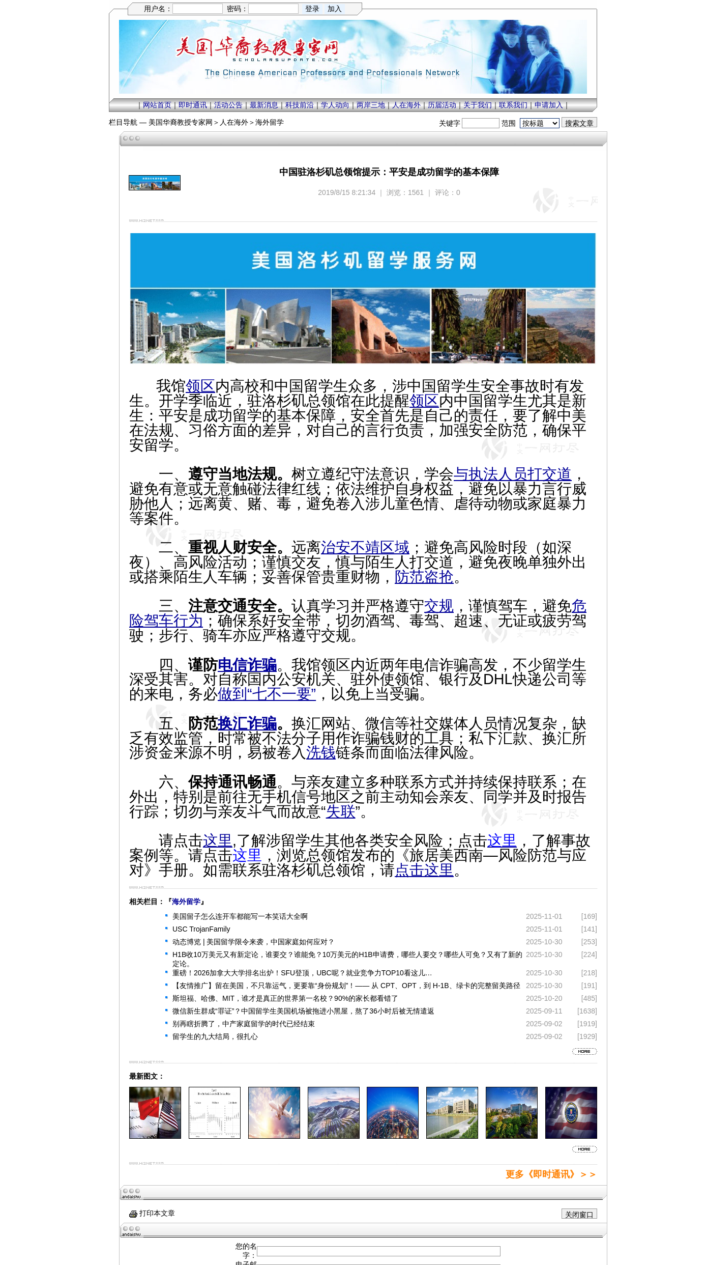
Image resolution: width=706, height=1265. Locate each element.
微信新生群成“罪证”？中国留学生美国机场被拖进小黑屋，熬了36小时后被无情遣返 (303, 1011)
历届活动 (442, 105)
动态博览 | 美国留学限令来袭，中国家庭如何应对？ (253, 942)
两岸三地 (371, 105)
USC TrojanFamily (201, 929)
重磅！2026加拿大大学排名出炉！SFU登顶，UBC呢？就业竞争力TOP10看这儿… (302, 973)
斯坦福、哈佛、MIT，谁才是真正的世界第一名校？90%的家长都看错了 (285, 998)
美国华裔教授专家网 (181, 122)
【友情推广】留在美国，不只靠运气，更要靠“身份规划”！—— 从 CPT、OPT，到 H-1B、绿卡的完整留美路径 (346, 985)
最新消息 (264, 105)
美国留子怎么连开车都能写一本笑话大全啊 (240, 916)
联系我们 (513, 105)
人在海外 (406, 105)
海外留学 (269, 122)
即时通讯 (193, 105)
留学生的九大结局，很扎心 (215, 1036)
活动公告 (228, 105)
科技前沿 (299, 105)
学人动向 (335, 105)
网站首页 (157, 105)
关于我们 (477, 105)
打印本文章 (152, 1213)
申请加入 (549, 105)
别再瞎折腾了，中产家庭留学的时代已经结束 (243, 1024)
